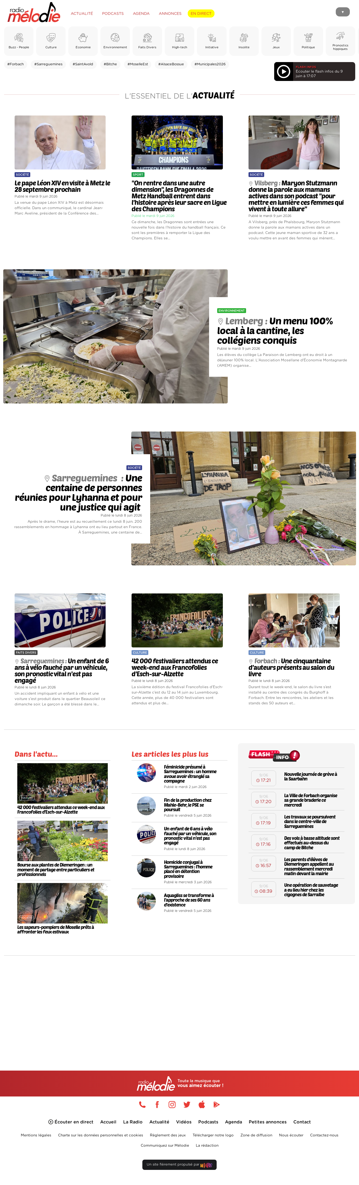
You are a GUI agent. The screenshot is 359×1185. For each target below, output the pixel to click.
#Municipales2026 (210, 64)
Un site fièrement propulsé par (179, 1167)
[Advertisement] (180, 1003)
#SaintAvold (83, 64)
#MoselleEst (138, 64)
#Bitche (110, 64)
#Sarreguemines (48, 64)
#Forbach (15, 64)
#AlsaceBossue (171, 64)
